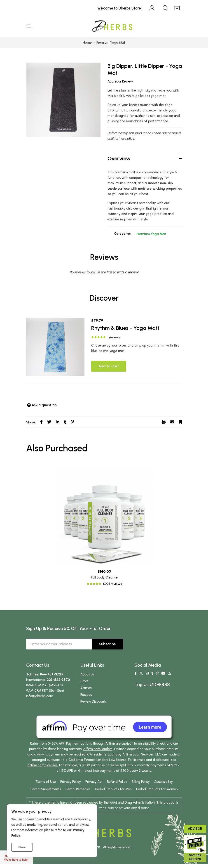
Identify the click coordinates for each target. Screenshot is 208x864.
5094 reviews (112, 584)
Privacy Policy (70, 782)
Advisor (195, 829)
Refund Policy (117, 782)
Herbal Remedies (78, 789)
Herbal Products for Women (157, 789)
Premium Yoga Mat (151, 234)
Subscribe (107, 644)
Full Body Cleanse (104, 577)
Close (22, 847)
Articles (86, 688)
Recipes (86, 695)
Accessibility (163, 782)
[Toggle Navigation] (29, 26)
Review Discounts (93, 701)
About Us (87, 674)
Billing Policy (141, 782)
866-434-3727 (51, 674)
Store (84, 681)
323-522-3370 (58, 680)
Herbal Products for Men (113, 789)
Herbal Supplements (45, 789)
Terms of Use (45, 782)
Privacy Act (94, 782)
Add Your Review (120, 81)
